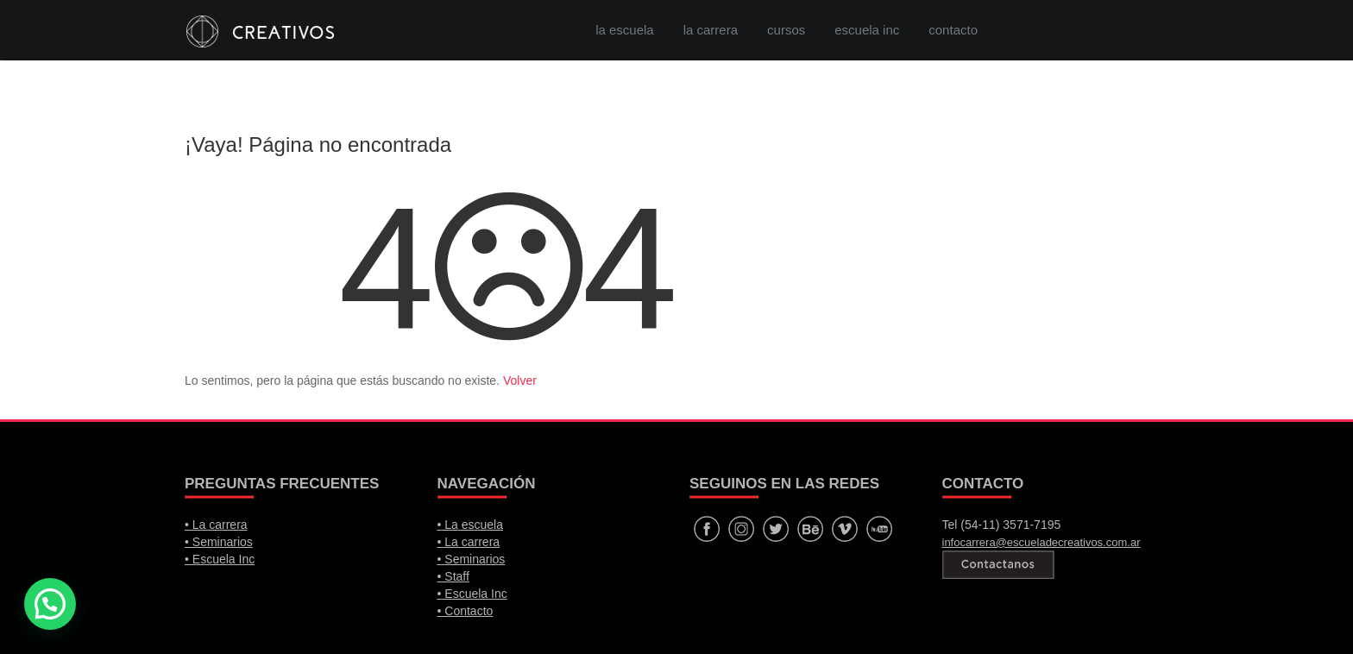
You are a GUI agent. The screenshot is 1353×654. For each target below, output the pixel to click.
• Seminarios (219, 542)
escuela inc (866, 29)
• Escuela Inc (220, 559)
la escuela (624, 29)
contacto (953, 29)
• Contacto (465, 611)
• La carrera (216, 524)
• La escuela (470, 524)
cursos (786, 29)
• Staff (453, 576)
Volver (520, 380)
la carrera (710, 29)
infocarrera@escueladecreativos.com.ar (1041, 542)
